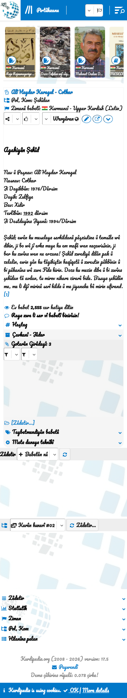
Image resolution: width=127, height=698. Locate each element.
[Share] (12, 118)
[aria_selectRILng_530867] (29, 354)
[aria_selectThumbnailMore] (37, 454)
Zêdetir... (82, 525)
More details (95, 690)
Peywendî (64, 667)
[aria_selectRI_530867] (12, 354)
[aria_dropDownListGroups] (37, 525)
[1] (6, 294)
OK (70, 690)
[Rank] (31, 118)
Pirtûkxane (47, 10)
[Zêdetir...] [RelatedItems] (23, 423)
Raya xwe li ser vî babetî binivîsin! (41, 315)
